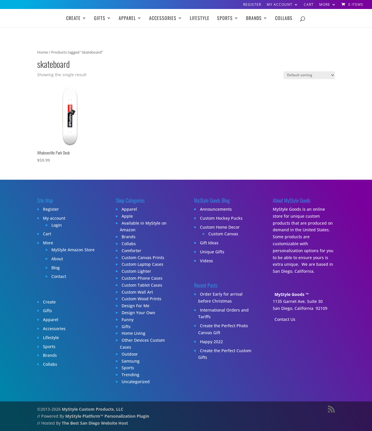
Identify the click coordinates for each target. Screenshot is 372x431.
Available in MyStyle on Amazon (143, 226)
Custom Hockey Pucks (221, 218)
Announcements (216, 209)
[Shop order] (309, 75)
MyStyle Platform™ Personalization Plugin (107, 416)
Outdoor (130, 354)
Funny (127, 319)
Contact (58, 276)
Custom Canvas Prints (143, 257)
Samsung (131, 361)
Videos (206, 260)
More (324, 5)
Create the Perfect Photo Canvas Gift (223, 329)
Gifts (99, 18)
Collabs (283, 18)
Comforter (131, 250)
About (57, 258)
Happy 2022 (211, 341)
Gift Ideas (209, 242)
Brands (254, 18)
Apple (127, 216)
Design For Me (135, 305)
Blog (55, 267)
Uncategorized (136, 381)
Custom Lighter (136, 271)
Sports (225, 18)
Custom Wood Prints (141, 298)
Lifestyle (200, 18)
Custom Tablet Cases (142, 285)
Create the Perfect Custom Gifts (224, 354)
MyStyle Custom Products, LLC (92, 409)
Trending (130, 374)
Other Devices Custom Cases (142, 343)
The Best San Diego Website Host (95, 423)
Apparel (127, 18)
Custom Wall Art (137, 292)
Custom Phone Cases (142, 278)
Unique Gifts (212, 251)
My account (279, 5)
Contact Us (285, 319)
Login (56, 225)
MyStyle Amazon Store (73, 249)
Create (73, 18)
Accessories (162, 18)
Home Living (133, 333)
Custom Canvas (223, 234)
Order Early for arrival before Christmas (220, 297)
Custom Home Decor (220, 227)
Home (42, 52)
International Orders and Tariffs (223, 313)
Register (252, 5)
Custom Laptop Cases (142, 264)
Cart (309, 5)
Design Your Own (138, 312)
